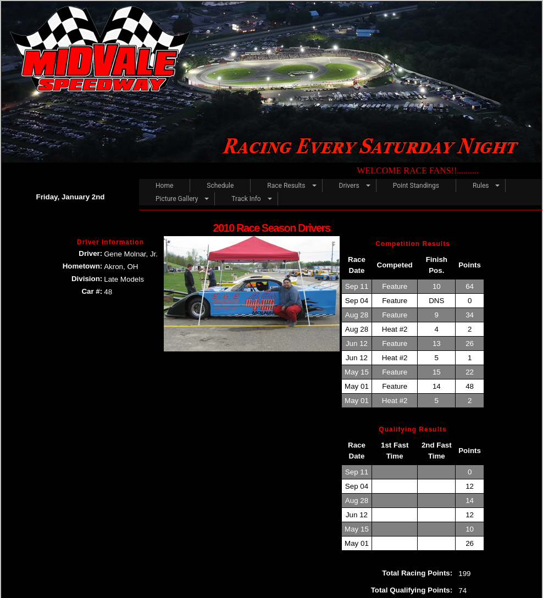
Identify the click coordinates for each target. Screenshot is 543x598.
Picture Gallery (177, 199)
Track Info (246, 199)
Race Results (286, 185)
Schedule (220, 185)
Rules (481, 185)
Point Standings (416, 185)
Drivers (349, 185)
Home (164, 185)
